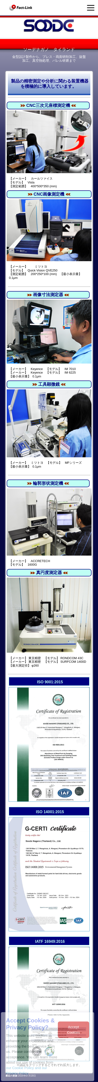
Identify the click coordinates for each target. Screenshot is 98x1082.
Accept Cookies (73, 1029)
